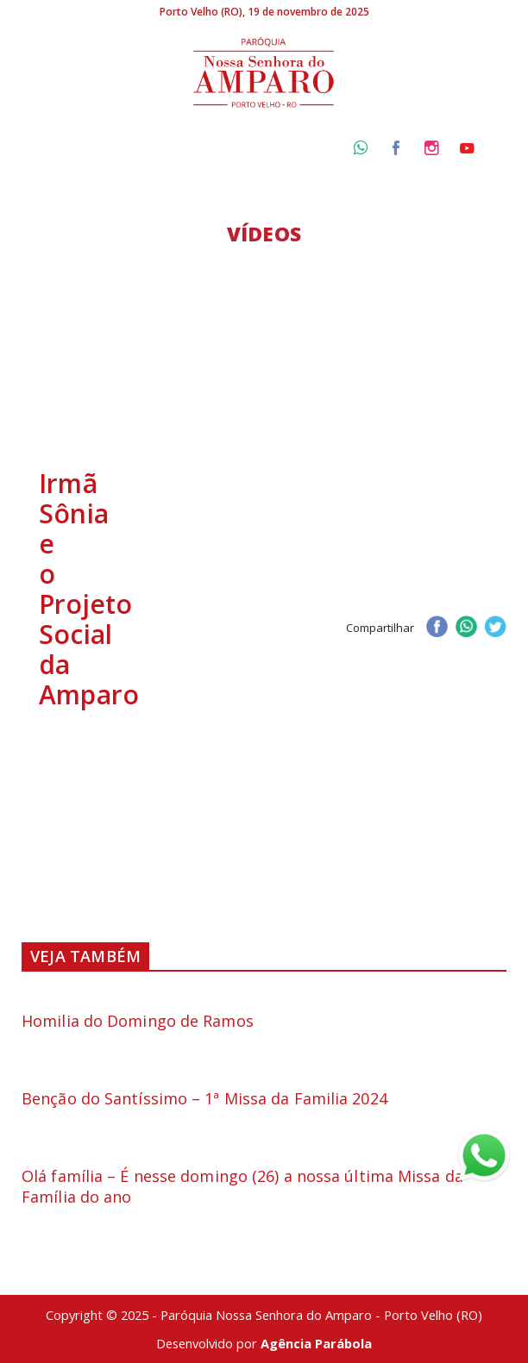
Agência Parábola (316, 1343)
